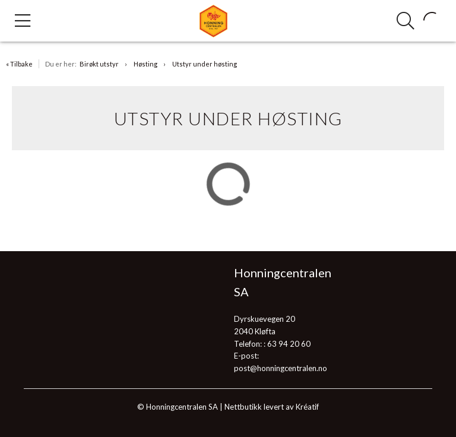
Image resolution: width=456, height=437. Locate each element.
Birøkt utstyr (99, 64)
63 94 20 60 (289, 344)
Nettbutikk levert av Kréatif (271, 406)
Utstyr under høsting (204, 64)
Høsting (145, 64)
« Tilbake (19, 64)
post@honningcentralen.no (280, 368)
